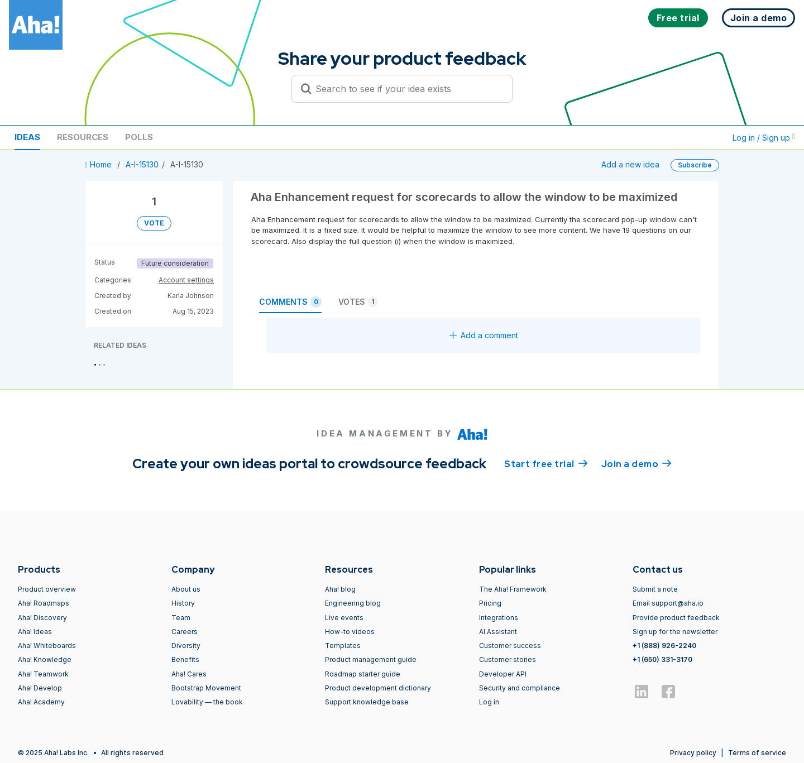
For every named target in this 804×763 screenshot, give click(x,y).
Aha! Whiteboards (47, 645)
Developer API (503, 674)
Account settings (186, 280)
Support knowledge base (367, 702)
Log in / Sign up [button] (764, 137)
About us (185, 589)
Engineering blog (353, 603)
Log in (489, 702)
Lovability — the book (207, 702)
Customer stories (507, 659)
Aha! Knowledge (44, 659)
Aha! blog (340, 589)
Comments (290, 302)
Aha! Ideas (35, 631)
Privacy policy (693, 752)
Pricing (490, 603)
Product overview (47, 589)
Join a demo (636, 463)
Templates (343, 645)
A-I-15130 (142, 164)
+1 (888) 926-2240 (664, 645)
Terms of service (757, 752)
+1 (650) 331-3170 (662, 659)
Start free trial (546, 463)
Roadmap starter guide (362, 674)
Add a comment (483, 335)
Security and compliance (519, 688)
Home (99, 164)
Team (180, 617)
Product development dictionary (378, 688)
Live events (344, 617)
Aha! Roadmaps (43, 603)
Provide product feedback (676, 617)
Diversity (185, 645)
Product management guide (371, 659)
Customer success (510, 645)
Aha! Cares (189, 674)
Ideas (27, 137)
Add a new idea (630, 164)
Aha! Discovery (42, 617)
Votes (357, 302)
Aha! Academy (41, 702)
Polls (139, 137)
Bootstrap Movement (206, 688)
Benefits (185, 659)
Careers (184, 631)
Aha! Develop (40, 688)
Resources (82, 137)
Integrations (498, 617)
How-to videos (350, 631)
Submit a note (655, 589)
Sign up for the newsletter (675, 631)
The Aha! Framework (513, 589)
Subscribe (695, 165)
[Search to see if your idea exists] (407, 88)
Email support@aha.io (668, 603)
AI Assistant (498, 631)
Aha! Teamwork (43, 674)
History (183, 603)
